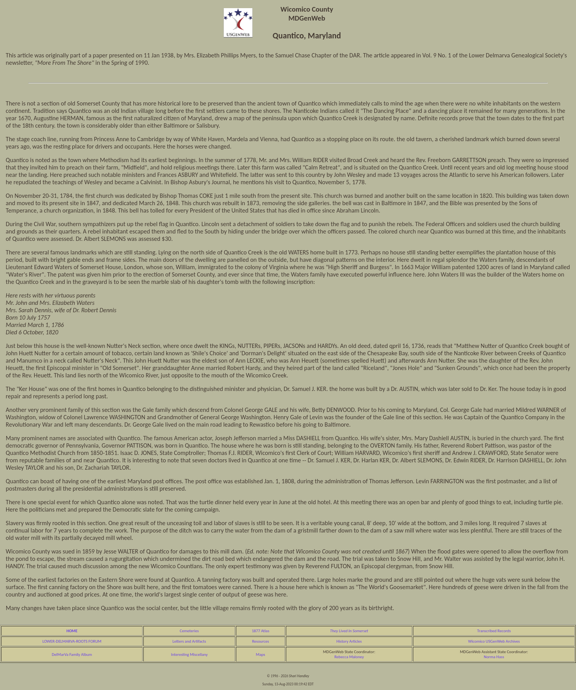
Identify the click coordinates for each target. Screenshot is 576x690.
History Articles (349, 641)
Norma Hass (494, 656)
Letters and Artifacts (189, 641)
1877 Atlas (260, 630)
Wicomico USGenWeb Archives (494, 641)
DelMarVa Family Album (72, 654)
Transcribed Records (494, 630)
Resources (260, 641)
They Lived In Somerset (349, 630)
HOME (71, 630)
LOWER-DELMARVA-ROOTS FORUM (71, 641)
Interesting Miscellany (189, 654)
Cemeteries (189, 630)
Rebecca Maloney (349, 656)
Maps (260, 654)
